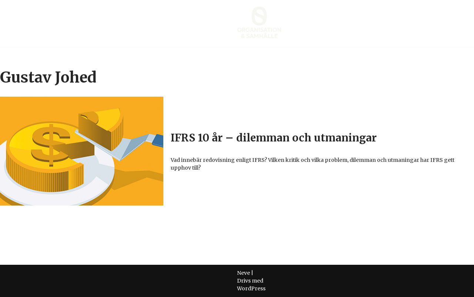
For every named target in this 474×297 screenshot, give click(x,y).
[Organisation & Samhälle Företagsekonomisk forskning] (259, 23)
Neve (243, 273)
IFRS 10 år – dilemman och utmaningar (274, 137)
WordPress (251, 288)
